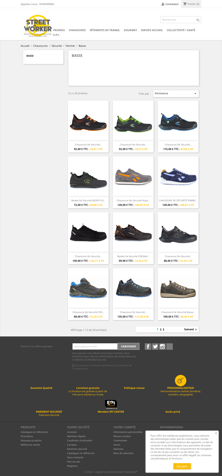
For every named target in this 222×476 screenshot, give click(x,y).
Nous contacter (75, 457)
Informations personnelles (128, 431)
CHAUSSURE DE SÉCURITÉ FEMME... (178, 200)
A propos (72, 444)
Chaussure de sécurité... (88, 144)
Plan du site (73, 461)
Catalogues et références (34, 431)
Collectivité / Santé (181, 30)
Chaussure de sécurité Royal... (133, 200)
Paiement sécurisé (77, 448)
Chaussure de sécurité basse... (178, 312)
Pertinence (176, 94)
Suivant (191, 330)
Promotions (27, 436)
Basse (30, 55)
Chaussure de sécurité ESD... (88, 312)
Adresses (118, 448)
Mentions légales (76, 436)
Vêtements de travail (105, 30)
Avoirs (117, 444)
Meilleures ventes (30, 444)
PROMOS (59, 30)
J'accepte (182, 466)
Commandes (120, 440)
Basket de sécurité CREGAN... (133, 256)
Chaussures (77, 30)
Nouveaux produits (31, 440)
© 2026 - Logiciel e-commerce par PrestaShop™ (111, 471)
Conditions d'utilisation (79, 440)
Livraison (72, 431)
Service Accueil (152, 30)
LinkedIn (169, 346)
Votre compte (125, 427)
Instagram (162, 346)
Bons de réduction (124, 453)
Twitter (155, 346)
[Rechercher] (180, 19)
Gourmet (130, 30)
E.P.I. (56, 35)
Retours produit (122, 436)
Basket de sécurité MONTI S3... (88, 200)
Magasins (72, 465)
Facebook (148, 346)
